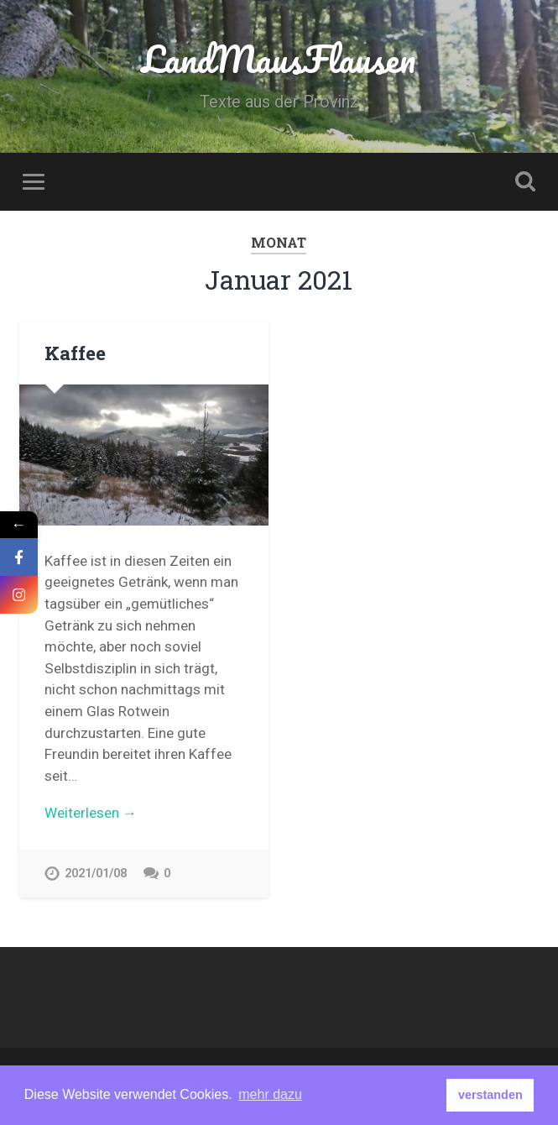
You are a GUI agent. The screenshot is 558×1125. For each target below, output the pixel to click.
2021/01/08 (96, 873)
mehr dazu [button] (270, 1094)
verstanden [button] (490, 1094)
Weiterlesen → (90, 812)
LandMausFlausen (278, 58)
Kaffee (75, 352)
